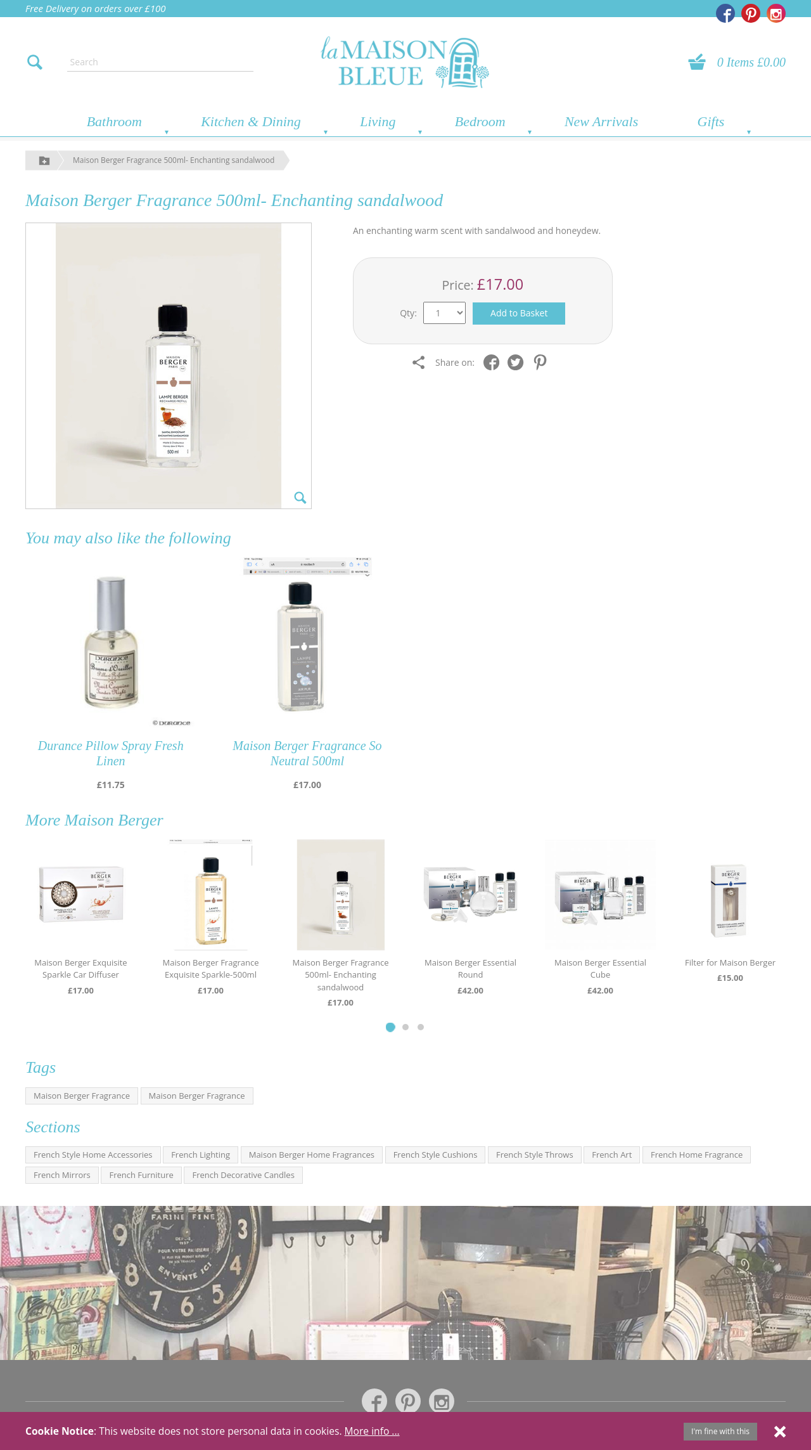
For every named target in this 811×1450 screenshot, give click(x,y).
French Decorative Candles (243, 1175)
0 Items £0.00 (751, 62)
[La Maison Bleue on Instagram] (776, 13)
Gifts (711, 121)
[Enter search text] (160, 62)
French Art (612, 1154)
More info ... (372, 1431)
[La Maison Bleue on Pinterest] (750, 13)
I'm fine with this (720, 1431)
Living (377, 121)
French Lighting (200, 1154)
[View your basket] (700, 62)
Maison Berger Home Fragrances (311, 1154)
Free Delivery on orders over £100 (95, 8)
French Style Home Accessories (93, 1154)
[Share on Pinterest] (543, 362)
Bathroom (114, 121)
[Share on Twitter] (519, 362)
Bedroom (480, 121)
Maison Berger (114, 820)
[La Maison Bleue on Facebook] (725, 13)
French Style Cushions (435, 1154)
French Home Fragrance (697, 1154)
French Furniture (141, 1175)
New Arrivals (601, 121)
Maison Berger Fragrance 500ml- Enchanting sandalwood (173, 160)
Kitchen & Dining (251, 121)
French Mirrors (62, 1175)
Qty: (408, 313)
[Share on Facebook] (494, 362)
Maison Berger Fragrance (82, 1095)
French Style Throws (534, 1154)
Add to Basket (518, 313)
